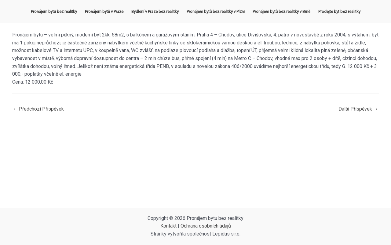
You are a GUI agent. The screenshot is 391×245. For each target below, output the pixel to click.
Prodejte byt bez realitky (339, 11)
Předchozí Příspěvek (38, 109)
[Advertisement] (195, 162)
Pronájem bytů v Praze (104, 11)
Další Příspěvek (358, 109)
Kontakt (168, 226)
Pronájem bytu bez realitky (54, 11)
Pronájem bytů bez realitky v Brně (281, 11)
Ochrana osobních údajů (206, 226)
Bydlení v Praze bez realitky (155, 11)
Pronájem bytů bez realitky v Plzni (216, 11)
